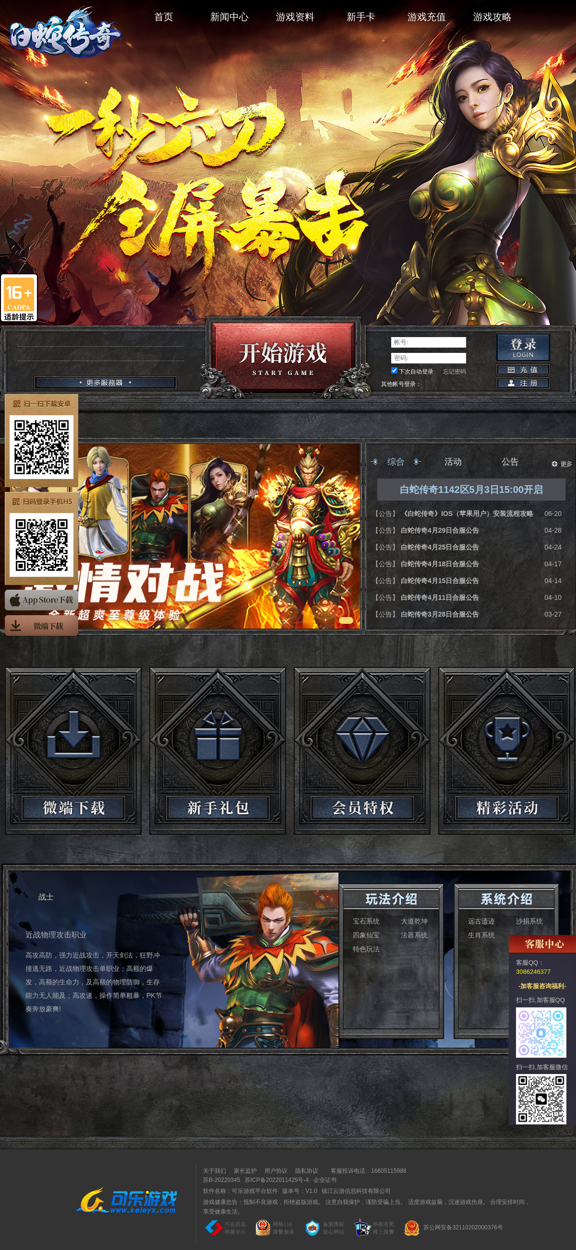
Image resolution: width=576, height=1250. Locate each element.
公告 (510, 462)
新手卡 (361, 17)
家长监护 (245, 1171)
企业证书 (324, 1180)
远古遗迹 (481, 921)
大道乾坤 (414, 921)
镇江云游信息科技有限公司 (356, 1191)
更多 (562, 464)
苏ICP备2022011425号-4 (277, 1180)
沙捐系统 (529, 921)
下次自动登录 (416, 371)
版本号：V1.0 (299, 1191)
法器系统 (414, 935)
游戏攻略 (492, 17)
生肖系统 (481, 935)
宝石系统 (366, 921)
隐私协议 (306, 1171)
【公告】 (386, 513)
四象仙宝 (366, 935)
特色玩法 (366, 949)
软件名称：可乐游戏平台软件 (240, 1191)
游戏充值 (427, 17)
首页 (163, 17)
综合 (396, 462)
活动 (453, 462)
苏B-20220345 (221, 1180)
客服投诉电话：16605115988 (366, 1171)
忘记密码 (454, 371)
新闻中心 (229, 17)
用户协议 (276, 1171)
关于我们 (214, 1171)
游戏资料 (295, 17)
